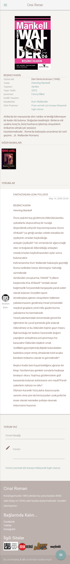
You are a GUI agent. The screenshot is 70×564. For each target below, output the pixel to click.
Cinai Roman (35, 5)
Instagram (9, 529)
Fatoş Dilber (38, 94)
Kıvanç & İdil (18, 559)
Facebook (9, 521)
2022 (34, 90)
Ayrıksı (35, 86)
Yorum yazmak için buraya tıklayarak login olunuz (32, 467)
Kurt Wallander (39, 101)
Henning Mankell (40, 82)
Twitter (7, 525)
